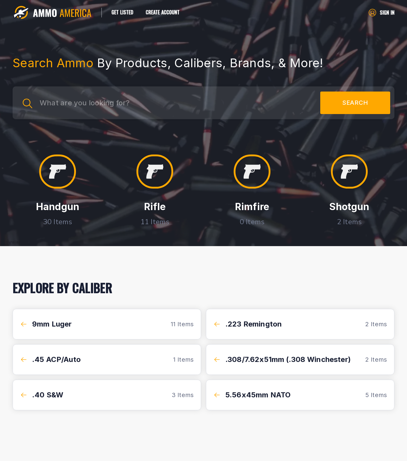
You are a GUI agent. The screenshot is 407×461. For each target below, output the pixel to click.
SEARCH (355, 103)
